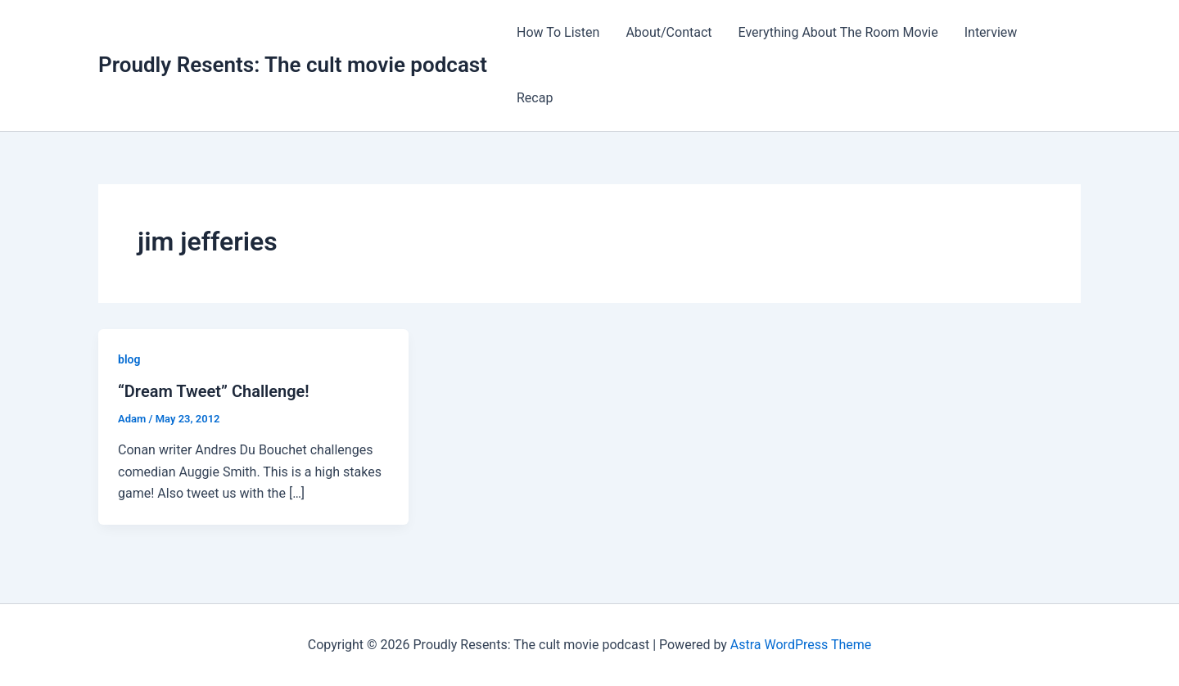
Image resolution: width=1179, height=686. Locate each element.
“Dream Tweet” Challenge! (213, 391)
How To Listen (558, 32)
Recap (535, 98)
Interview (991, 32)
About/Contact (668, 32)
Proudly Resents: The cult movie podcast (292, 64)
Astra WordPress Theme (800, 644)
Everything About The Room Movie (838, 32)
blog (129, 359)
